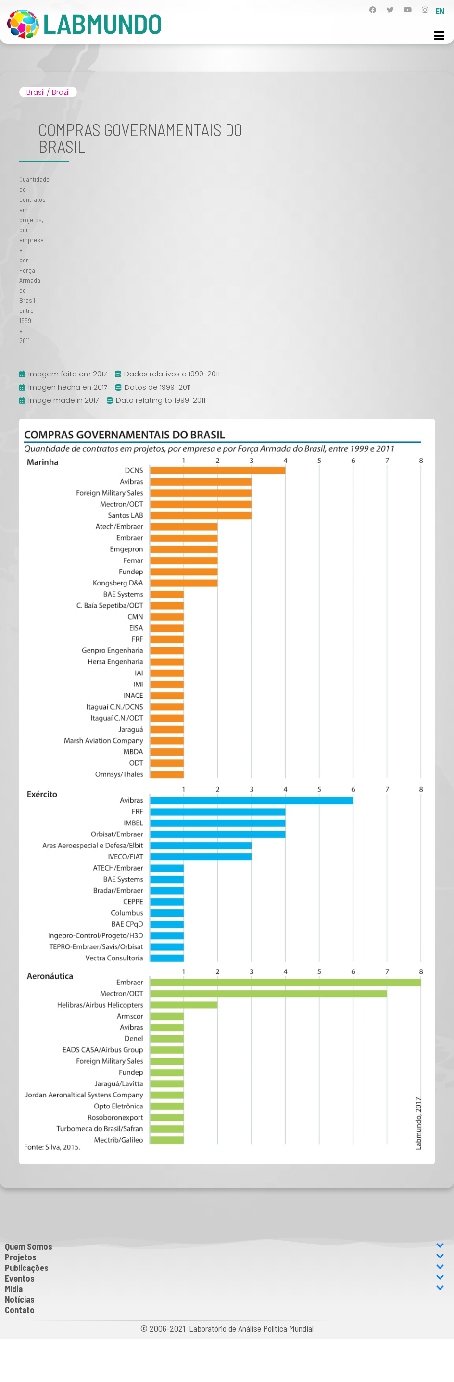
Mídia (224, 1288)
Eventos (224, 1278)
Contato (20, 1310)
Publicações (224, 1267)
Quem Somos (224, 1246)
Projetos (224, 1257)
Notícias (20, 1299)
